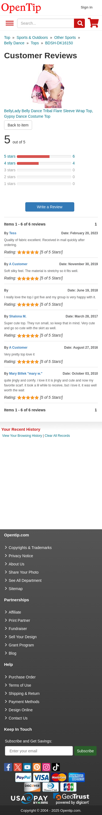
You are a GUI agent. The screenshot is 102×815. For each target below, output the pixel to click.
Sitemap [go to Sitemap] (16, 588)
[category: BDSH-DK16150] (59, 43)
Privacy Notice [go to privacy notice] (21, 556)
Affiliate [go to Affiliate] (15, 612)
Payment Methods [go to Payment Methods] (24, 702)
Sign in (86, 7)
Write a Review (50, 207)
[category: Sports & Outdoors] (32, 37)
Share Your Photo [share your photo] (24, 572)
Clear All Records (57, 436)
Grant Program (21, 645)
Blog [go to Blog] (12, 653)
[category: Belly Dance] (14, 43)
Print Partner (19, 620)
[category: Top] (7, 37)
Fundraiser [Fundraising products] (18, 628)
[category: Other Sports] (65, 37)
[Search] (79, 23)
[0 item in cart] (93, 24)
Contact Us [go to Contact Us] (18, 718)
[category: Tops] (35, 43)
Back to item (18, 125)
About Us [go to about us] (16, 564)
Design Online (21, 710)
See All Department (9, 23)
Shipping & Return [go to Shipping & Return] (24, 693)
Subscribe (85, 751)
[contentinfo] (21, 7)
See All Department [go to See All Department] (25, 580)
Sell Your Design (23, 637)
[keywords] (45, 23)
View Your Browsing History (22, 436)
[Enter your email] (39, 751)
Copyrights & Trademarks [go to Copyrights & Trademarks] (30, 547)
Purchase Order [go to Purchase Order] (22, 677)
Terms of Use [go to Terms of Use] (20, 685)
